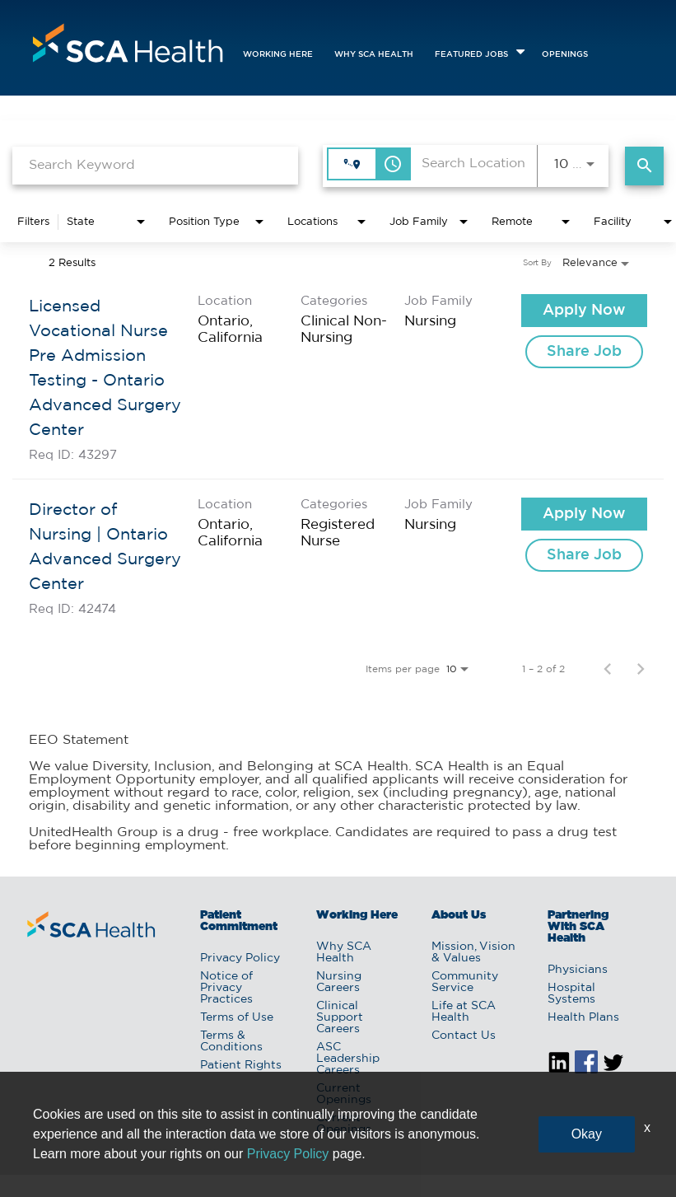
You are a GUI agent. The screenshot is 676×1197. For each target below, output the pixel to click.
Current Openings (343, 1094)
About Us (458, 915)
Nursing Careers (338, 982)
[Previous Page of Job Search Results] (607, 668)
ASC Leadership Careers (348, 1058)
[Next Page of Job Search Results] (640, 668)
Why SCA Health (373, 54)
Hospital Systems (571, 993)
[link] (338, 377)
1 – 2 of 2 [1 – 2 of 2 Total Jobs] (543, 669)
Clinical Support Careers (339, 1017)
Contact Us (463, 1035)
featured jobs (471, 54)
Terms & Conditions (231, 1041)
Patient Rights (241, 1065)
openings (565, 54)
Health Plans (583, 1017)
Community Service (464, 982)
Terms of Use (236, 1017)
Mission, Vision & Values (473, 952)
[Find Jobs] (644, 166)
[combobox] (155, 165)
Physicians (578, 969)
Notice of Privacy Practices (226, 987)
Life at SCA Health (463, 1011)
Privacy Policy (240, 958)
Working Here (278, 54)
